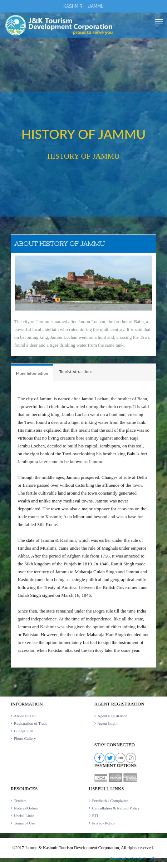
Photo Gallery (25, 738)
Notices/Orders (26, 808)
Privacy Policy (103, 823)
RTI (95, 815)
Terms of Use (24, 823)
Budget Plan (23, 731)
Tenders (20, 800)
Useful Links (24, 815)
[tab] (32, 372)
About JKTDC (25, 716)
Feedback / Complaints (110, 800)
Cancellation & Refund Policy (116, 808)
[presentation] (32, 373)
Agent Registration (112, 716)
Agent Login (108, 723)
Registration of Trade (31, 723)
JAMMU (96, 6)
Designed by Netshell (128, 858)
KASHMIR (72, 6)
